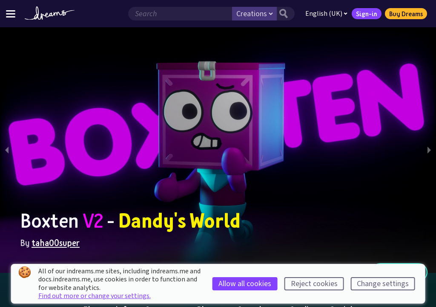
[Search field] (180, 13)
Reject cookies (314, 283)
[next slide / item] (429, 150)
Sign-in (366, 13)
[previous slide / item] (7, 150)
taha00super (56, 242)
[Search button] (286, 13)
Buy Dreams (406, 13)
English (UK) (326, 13)
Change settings (383, 283)
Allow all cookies (244, 283)
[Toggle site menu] (10, 13)
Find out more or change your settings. (94, 296)
